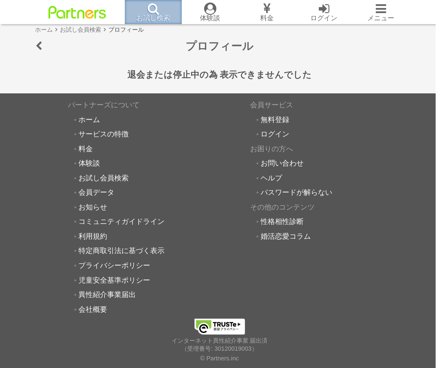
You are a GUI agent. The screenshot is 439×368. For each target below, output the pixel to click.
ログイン (275, 134)
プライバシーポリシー (114, 265)
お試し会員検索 (103, 178)
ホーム (89, 119)
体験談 (89, 163)
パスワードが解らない (296, 192)
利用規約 (92, 236)
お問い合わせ (282, 163)
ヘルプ (271, 178)
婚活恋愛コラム (286, 236)
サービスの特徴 (103, 134)
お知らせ (92, 207)
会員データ (96, 192)
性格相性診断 (282, 221)
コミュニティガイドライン (121, 221)
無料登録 (275, 119)
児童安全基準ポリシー (114, 280)
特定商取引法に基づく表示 (121, 250)
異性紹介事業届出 (107, 294)
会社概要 (92, 309)
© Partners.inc (219, 358)
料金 (85, 148)
